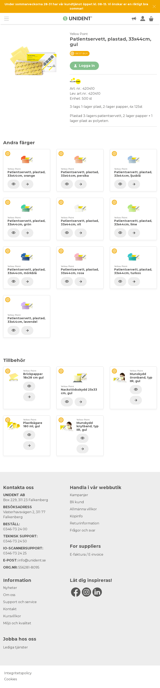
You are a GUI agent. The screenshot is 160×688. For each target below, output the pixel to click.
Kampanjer (79, 495)
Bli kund (77, 502)
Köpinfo (76, 516)
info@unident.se (32, 560)
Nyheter (10, 588)
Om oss (9, 595)
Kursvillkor (12, 616)
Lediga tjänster (15, 647)
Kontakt (10, 609)
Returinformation (84, 523)
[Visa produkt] (27, 184)
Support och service (20, 602)
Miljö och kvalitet (17, 623)
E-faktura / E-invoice (86, 554)
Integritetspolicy (18, 673)
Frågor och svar (82, 530)
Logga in (87, 66)
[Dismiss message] (154, 6)
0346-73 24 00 (15, 529)
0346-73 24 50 (15, 541)
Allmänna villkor (83, 509)
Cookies (10, 679)
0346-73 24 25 (15, 553)
